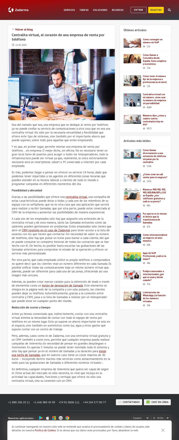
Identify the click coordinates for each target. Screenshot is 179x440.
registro (156, 10)
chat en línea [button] (157, 402)
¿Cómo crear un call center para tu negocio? (155, 176)
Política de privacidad (131, 432)
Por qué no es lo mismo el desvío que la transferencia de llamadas (155, 218)
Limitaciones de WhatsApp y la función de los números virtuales (154, 297)
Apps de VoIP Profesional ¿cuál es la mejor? (154, 256)
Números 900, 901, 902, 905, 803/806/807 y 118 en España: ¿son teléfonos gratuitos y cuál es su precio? (154, 195)
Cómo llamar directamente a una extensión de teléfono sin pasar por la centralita (154, 156)
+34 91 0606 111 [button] (69, 402)
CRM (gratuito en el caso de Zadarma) (46, 230)
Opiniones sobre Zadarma (71, 432)
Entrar (138, 9)
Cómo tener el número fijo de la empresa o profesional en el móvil (155, 79)
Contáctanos (129, 402)
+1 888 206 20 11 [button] (19, 402)
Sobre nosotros (45, 432)
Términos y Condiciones (102, 432)
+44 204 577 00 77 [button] (94, 402)
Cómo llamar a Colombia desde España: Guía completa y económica (154, 59)
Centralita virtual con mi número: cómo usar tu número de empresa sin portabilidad (154, 99)
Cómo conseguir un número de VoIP (152, 41)
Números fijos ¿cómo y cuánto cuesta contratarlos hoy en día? (154, 120)
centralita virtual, (77, 197)
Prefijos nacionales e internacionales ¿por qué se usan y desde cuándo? (153, 276)
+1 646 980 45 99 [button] (44, 402)
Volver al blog (24, 29)
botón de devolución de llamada (62, 285)
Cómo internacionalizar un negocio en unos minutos (155, 237)
